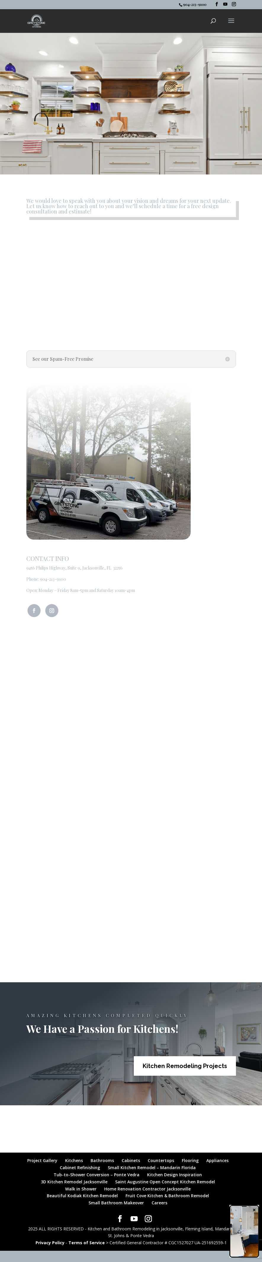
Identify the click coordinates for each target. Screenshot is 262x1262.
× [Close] (254, 1209)
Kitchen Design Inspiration (174, 1174)
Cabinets (131, 1160)
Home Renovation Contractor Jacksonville (147, 1189)
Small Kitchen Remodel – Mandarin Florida (152, 1167)
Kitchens (74, 1160)
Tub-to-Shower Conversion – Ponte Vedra (96, 1174)
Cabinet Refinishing (80, 1167)
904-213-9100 (53, 579)
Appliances (217, 1160)
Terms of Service (86, 1242)
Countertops (161, 1160)
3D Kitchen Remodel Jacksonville (74, 1182)
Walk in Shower (81, 1189)
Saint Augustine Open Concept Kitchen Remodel (165, 1182)
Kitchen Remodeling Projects (185, 1066)
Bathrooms (102, 1160)
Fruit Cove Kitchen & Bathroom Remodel (167, 1195)
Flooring (190, 1160)
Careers (159, 1203)
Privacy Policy (50, 1242)
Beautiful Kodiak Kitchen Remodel (82, 1195)
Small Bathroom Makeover (116, 1203)
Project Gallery (42, 1160)
